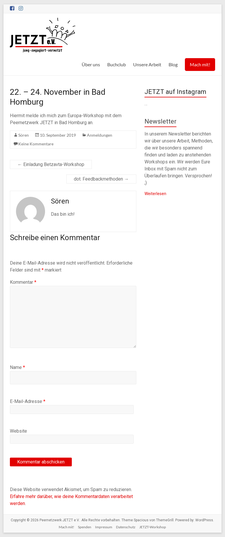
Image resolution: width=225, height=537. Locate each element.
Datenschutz (125, 527)
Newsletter (160, 121)
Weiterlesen (155, 193)
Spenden (84, 527)
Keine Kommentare (35, 143)
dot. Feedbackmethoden (101, 179)
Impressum (103, 527)
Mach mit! (200, 64)
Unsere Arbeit (147, 64)
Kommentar (23, 282)
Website (18, 431)
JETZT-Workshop (152, 527)
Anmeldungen (99, 135)
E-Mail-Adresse (27, 401)
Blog (173, 64)
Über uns (91, 64)
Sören (23, 135)
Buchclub (116, 64)
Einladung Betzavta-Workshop (50, 164)
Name (17, 367)
